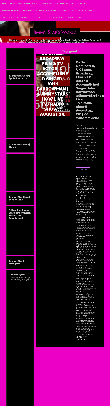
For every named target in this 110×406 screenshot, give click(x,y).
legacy (90, 272)
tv (76, 328)
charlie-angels (87, 225)
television (79, 323)
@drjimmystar (90, 198)
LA (89, 270)
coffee (84, 227)
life (82, 273)
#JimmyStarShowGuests (84, 180)
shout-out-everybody (89, 307)
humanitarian (84, 256)
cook (90, 233)
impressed (79, 261)
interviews (85, 264)
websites (84, 333)
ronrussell (87, 301)
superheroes (90, 318)
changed (88, 224)
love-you (87, 277)
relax (77, 299)
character (79, 225)
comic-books (80, 230)
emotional (93, 245)
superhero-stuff (81, 318)
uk (88, 328)
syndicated (83, 320)
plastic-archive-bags (82, 293)
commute (79, 232)
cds (87, 222)
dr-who (85, 243)
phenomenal (80, 291)
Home (4, 3)
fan (95, 246)
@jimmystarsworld (82, 183)
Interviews (91, 186)
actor (77, 206)
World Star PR (51, 10)
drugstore (79, 245)
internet (92, 262)
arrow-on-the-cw (81, 211)
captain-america (81, 219)
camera (82, 217)
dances (88, 235)
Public (78, 191)
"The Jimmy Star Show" (85, 176)
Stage (77, 193)
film (87, 248)
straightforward (89, 313)
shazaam (79, 307)
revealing (88, 299)
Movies (91, 10)
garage (89, 251)
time (80, 325)
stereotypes (79, 313)
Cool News (63, 10)
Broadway (92, 183)
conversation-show (82, 233)
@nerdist (91, 200)
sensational (79, 304)
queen (78, 296)
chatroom (79, 227)
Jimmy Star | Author (49, 3)
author (78, 212)
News (93, 189)
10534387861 (82, 195)
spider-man (79, 312)
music (78, 283)
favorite (82, 248)
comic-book (79, 228)
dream (90, 243)
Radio (82, 191)
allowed (88, 208)
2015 (83, 198)
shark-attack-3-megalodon (84, 305)
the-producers (91, 323)
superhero (85, 315)
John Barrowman (89, 188)
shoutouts (79, 309)
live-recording (89, 275)
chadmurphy (80, 224)
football (87, 249)
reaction (82, 297)
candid (87, 217)
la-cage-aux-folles (81, 272)
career (92, 221)
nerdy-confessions (81, 285)
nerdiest (83, 283)
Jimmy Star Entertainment (32, 10)
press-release (80, 294)
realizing (92, 297)
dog (89, 241)
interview (79, 264)
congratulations (88, 232)
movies (91, 281)
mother (78, 281)
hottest (94, 254)
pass (91, 288)
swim (77, 320)
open (81, 286)
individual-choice (88, 261)
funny (80, 251)
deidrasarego (80, 238)
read (86, 297)
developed (79, 241)
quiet (88, 296)
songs (85, 310)
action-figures (90, 204)
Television (82, 10)
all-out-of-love (80, 208)
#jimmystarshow (81, 178)
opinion (86, 286)
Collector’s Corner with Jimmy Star (73, 3)
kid (88, 269)
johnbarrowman (81, 269)
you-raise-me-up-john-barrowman (83, 336)
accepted (92, 203)
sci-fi (88, 302)
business (89, 216)
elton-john (86, 245)
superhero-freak (81, 317)
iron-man (92, 264)
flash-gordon (80, 249)
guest (86, 254)
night (77, 286)
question (83, 296)
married (89, 278)
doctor (85, 241)
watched (90, 331)
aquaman (88, 209)
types (85, 328)
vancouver (79, 331)
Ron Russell (88, 191)
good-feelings (84, 253)
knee (90, 269)
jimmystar (79, 265)
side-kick (85, 309)
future (85, 251)
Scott (92, 302)
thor (77, 325)
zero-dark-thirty (81, 339)
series (85, 304)
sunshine (79, 315)
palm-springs (80, 288)
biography (85, 214)
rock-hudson (80, 301)
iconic (88, 259)
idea (92, 259)
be (93, 212)
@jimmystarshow (81, 181)
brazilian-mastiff (81, 216)
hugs (77, 256)
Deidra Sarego (89, 185)
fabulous (85, 246)
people (87, 289)
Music (73, 10)
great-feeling (80, 254)
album (88, 206)
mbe (82, 280)
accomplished (80, 204)
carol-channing (81, 222)
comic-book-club (89, 228)
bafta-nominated (86, 212)
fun (77, 251)
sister (77, 310)
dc (92, 235)
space (89, 310)
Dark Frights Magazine (10, 10)
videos (85, 331)
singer (91, 309)
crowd (83, 235)
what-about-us (80, 334)
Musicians (88, 189)
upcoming (86, 330)
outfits (91, 286)
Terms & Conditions (74, 17)
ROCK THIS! (83, 169)
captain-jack (91, 219)
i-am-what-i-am (81, 257)
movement (84, 281)
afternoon (83, 206)
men (90, 280)
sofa (81, 310)
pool (90, 293)
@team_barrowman (82, 203)
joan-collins (79, 267)
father (77, 248)
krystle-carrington (81, 270)
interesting (85, 262)
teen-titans (90, 322)
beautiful (78, 214)
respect (82, 299)
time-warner (86, 325)
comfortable (91, 227)
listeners (78, 275)
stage (85, 312)
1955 (79, 198)
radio (77, 297)
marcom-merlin (81, 278)
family (91, 246)
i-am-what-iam (81, 259)
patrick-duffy (80, 289)
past (95, 288)
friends (92, 249)
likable (86, 273)
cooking (78, 235)
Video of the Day (23, 17)
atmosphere (91, 211)
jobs (85, 267)
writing (93, 334)
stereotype (91, 312)
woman (88, 334)
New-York (91, 285)
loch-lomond (80, 277)
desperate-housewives (83, 240)
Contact (47, 17)
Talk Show (83, 193)
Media (78, 189)
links (90, 273)
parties (87, 288)
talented (90, 320)
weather (78, 333)
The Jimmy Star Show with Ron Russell (23, 3)
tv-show (80, 328)
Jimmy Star (79, 188)
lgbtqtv (78, 273)
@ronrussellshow (81, 201)
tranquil (93, 326)
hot (90, 254)
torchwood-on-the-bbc (83, 326)
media (87, 280)
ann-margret (80, 209)
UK (88, 193)
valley (92, 330)
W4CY (92, 193)
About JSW (37, 17)
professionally (89, 294)
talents (78, 322)
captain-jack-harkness (83, 221)
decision (85, 237)
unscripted (79, 330)
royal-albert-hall (81, 302)
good (78, 253)
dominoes (79, 243)
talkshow (83, 322)
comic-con (88, 230)
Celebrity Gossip (8, 17)
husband (92, 256)
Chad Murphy (80, 185)
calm (77, 217)
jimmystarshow (88, 265)
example (79, 246)
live (83, 275)
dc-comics (79, 237)
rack (91, 296)
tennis (84, 323)
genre (94, 251)
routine (94, 301)
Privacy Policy (58, 17)
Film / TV (79, 186)
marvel (78, 280)
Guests (85, 186)
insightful (79, 262)
